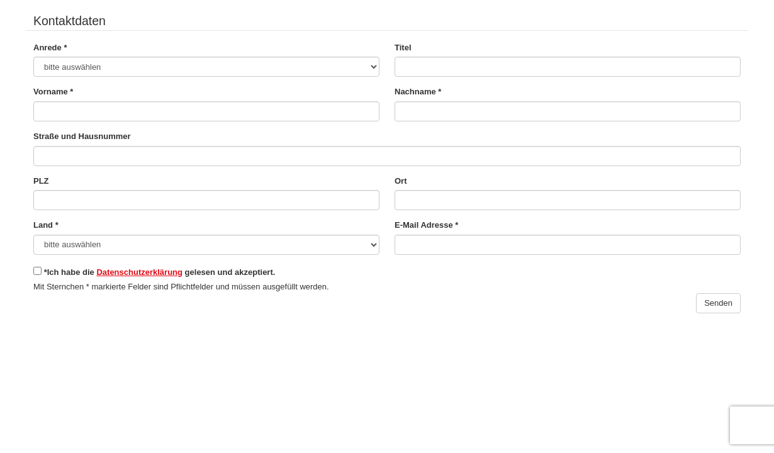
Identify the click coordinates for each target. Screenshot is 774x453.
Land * (46, 225)
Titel (403, 47)
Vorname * (53, 91)
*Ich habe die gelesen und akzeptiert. (154, 272)
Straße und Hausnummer (82, 136)
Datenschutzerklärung (139, 272)
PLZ (41, 181)
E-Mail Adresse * (426, 225)
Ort (401, 181)
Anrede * (50, 47)
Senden (718, 303)
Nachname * (418, 91)
